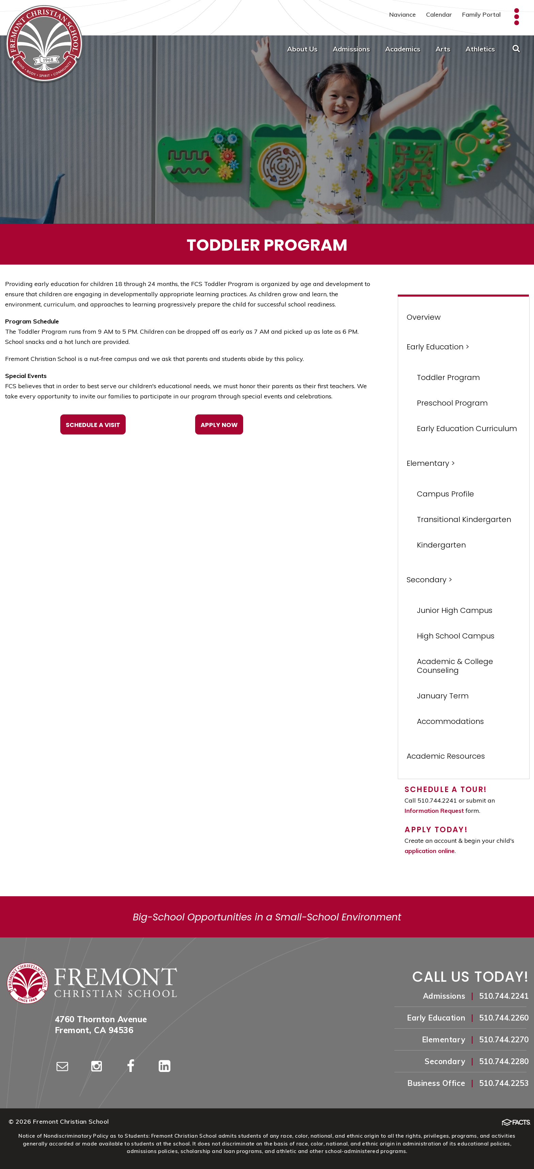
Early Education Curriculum (467, 428)
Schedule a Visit (93, 425)
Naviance (402, 14)
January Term (443, 696)
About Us (302, 49)
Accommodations (450, 721)
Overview (424, 317)
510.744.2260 (504, 1018)
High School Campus (455, 636)
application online (430, 851)
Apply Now (219, 425)
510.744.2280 (504, 1061)
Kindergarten (441, 545)
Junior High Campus (454, 610)
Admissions (351, 49)
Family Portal (481, 14)
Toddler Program (448, 377)
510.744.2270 (504, 1039)
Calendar (439, 14)
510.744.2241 (504, 996)
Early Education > (438, 347)
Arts (443, 49)
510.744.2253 (504, 1083)
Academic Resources (446, 756)
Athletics (480, 49)
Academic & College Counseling (455, 666)
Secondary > (429, 579)
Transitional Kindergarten (464, 519)
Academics (402, 49)
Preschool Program (452, 403)
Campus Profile (445, 494)
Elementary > (431, 463)
